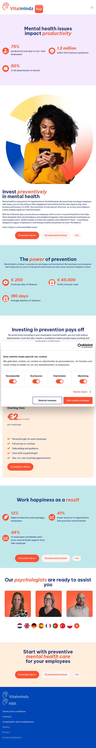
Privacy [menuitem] (6, 732)
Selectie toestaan (47, 400)
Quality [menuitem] (6, 727)
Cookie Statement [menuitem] (11, 737)
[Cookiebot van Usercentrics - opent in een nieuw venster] (81, 346)
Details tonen (80, 391)
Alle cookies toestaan (78, 400)
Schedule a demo (20, 466)
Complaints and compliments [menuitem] (18, 721)
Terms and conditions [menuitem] (14, 711)
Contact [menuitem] (7, 716)
